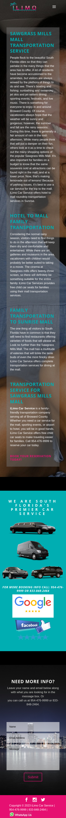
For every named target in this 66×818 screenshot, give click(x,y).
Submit (33, 777)
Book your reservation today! (30, 458)
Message (33, 757)
